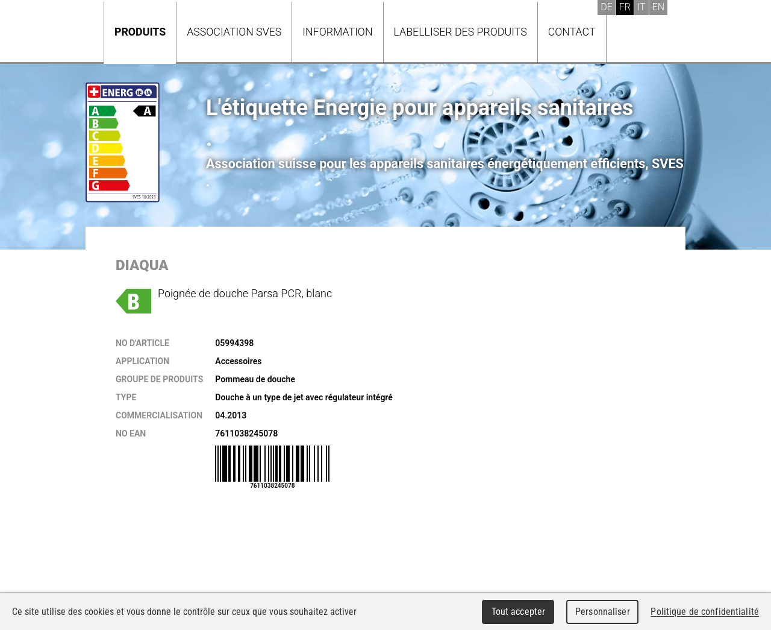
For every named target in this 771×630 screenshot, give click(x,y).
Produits (140, 31)
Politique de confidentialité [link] (705, 611)
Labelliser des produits (460, 31)
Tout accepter (519, 611)
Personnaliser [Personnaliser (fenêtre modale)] (602, 611)
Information (337, 31)
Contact (572, 31)
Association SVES (234, 31)
